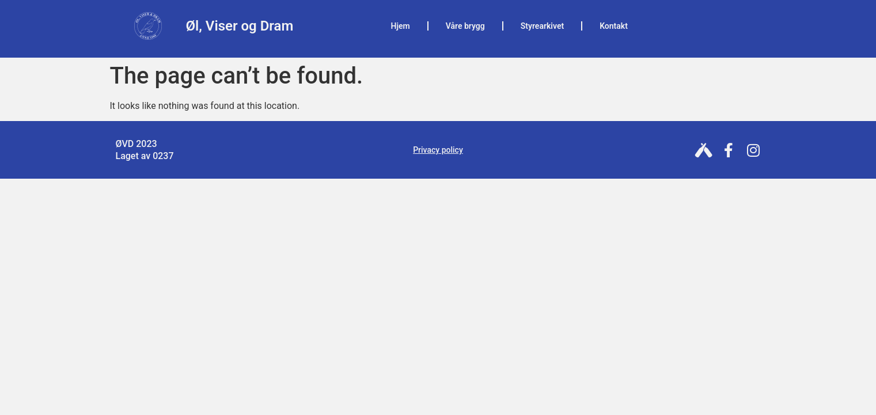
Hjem (400, 26)
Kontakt (614, 26)
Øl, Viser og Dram (240, 26)
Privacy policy (438, 149)
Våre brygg (465, 26)
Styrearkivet (542, 26)
